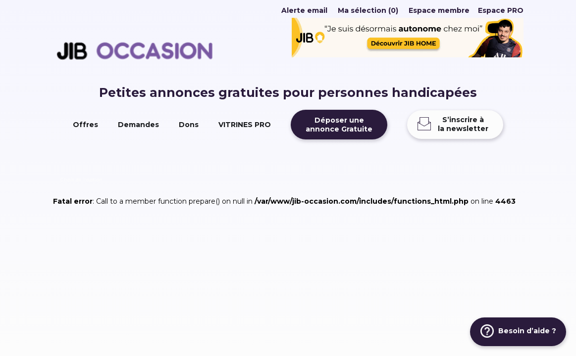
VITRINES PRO (244, 124)
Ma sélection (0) (368, 10)
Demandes (138, 124)
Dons (189, 124)
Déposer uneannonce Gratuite (339, 125)
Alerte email (304, 10)
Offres (85, 124)
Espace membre (439, 10)
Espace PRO (501, 10)
